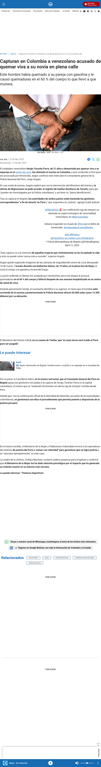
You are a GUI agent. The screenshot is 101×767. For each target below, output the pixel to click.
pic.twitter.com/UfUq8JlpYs (79, 238)
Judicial (13, 54)
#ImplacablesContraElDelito (78, 227)
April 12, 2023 (72, 245)
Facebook (88, 159)
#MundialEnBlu (78, 11)
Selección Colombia (52, 11)
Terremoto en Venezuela (21, 11)
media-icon (50, 763)
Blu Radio (3, 54)
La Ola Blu (66, 11)
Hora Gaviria (37, 11)
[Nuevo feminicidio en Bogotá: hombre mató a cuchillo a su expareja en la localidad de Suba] (7, 366)
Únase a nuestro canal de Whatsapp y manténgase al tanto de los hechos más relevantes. (50, 541)
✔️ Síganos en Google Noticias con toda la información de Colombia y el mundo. (50, 548)
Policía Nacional (62, 558)
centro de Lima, (24, 172)
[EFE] (5, 159)
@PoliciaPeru (57, 238)
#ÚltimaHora (52, 209)
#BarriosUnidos (80, 216)
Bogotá (18, 362)
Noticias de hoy (35, 563)
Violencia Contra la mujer (84, 558)
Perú (47, 558)
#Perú (80, 224)
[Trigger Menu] (3, 4)
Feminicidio (33, 558)
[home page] (50, 4)
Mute (77, 763)
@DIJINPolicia (72, 234)
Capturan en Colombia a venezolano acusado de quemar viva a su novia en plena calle (50, 54)
